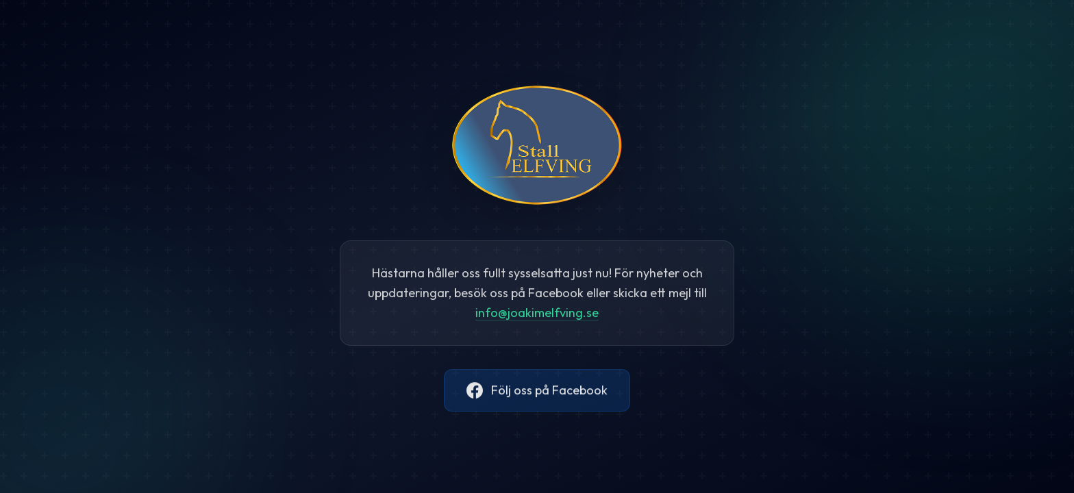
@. (537, 315)
